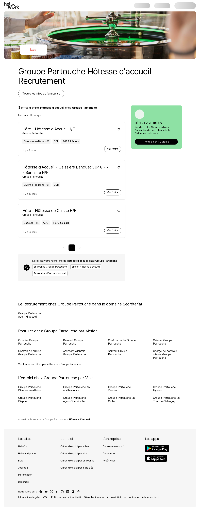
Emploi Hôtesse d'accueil (86, 266)
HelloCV (22, 446)
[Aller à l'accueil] (11, 5)
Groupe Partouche (55, 419)
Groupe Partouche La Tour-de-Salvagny (166, 399)
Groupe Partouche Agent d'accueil (29, 315)
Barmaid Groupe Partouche (73, 341)
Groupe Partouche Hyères (164, 388)
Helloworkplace (27, 453)
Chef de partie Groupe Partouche (122, 341)
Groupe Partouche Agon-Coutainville (74, 399)
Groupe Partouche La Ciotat (121, 399)
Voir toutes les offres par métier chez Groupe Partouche (51, 364)
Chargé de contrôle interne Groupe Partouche (165, 354)
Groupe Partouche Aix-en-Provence (77, 388)
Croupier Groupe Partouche (28, 341)
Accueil (22, 419)
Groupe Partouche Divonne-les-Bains (29, 388)
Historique (36, 115)
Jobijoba (23, 467)
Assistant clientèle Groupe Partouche (74, 352)
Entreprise (35, 419)
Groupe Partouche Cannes (119, 388)
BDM (20, 460)
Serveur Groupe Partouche (117, 352)
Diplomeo (23, 481)
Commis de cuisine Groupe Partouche (29, 352)
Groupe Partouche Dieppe (29, 399)
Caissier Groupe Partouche (162, 341)
